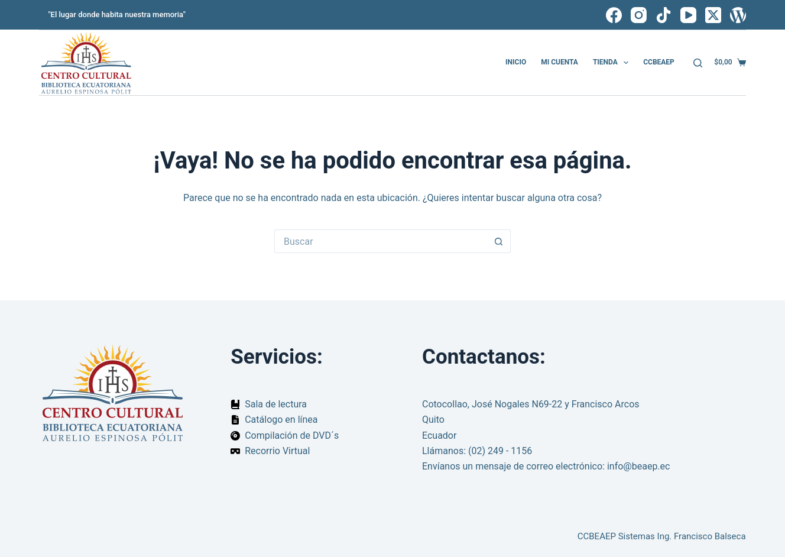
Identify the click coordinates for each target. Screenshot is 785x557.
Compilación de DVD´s (292, 435)
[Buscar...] (380, 241)
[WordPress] (738, 15)
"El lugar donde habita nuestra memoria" (116, 14)
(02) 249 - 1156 (500, 450)
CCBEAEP (658, 62)
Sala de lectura (276, 404)
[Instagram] (639, 15)
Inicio (515, 62)
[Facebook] (614, 15)
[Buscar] (697, 63)
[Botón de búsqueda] (499, 241)
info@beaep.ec (638, 466)
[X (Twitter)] (713, 15)
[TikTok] (664, 15)
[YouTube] (688, 15)
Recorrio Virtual (277, 450)
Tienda (613, 63)
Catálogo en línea (281, 419)
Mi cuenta (559, 62)
